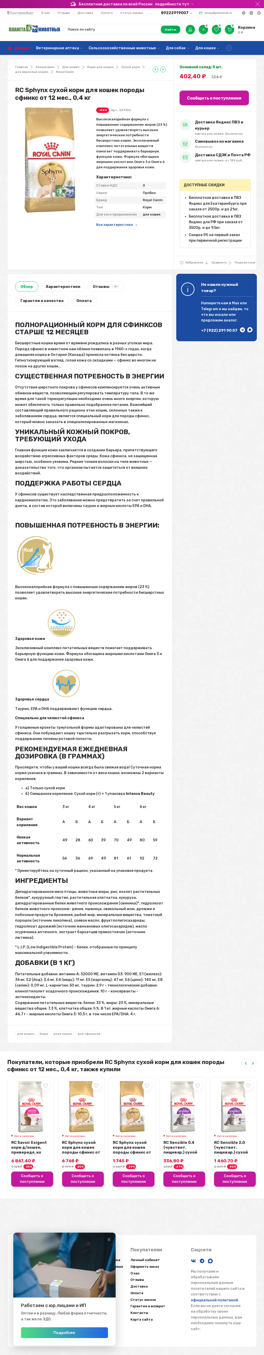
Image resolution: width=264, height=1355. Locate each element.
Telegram (209, 309)
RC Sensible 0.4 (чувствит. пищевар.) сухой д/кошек (180, 1149)
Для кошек (205, 48)
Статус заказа (131, 13)
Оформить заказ (144, 1267)
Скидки (22, 48)
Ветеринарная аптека (57, 48)
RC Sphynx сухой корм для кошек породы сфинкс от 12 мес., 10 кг (81, 1149)
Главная (21, 67)
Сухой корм (130, 67)
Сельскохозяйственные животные (122, 48)
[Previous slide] (245, 1063)
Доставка (85, 13)
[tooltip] (155, 69)
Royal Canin (65, 72)
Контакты (139, 1313)
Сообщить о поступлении (214, 98)
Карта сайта (141, 1319)
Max (235, 303)
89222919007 (175, 13)
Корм (44, 1034)
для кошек (25, 1034)
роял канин (62, 1034)
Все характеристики (114, 225)
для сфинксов (89, 1034)
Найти (170, 30)
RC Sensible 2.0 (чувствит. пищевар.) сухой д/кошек (231, 1149)
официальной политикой (214, 1300)
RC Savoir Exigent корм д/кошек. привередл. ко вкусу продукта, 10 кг (29, 1152)
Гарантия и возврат (147, 1306)
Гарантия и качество (42, 300)
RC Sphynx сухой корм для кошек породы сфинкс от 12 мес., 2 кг (132, 1149)
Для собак (176, 48)
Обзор (26, 286)
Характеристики (63, 286)
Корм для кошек (100, 67)
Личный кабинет (145, 1260)
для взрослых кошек (31, 72)
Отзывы (64, 13)
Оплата (107, 13)
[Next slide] (253, 1063)
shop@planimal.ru (218, 13)
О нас (45, 13)
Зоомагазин (45, 67)
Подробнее (64, 1332)
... (151, 13)
